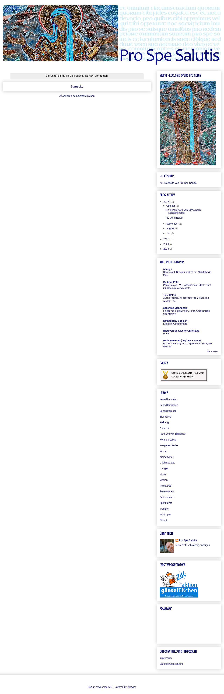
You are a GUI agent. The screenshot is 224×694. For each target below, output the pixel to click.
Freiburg (164, 422)
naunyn (167, 269)
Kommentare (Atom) (84, 96)
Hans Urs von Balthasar (173, 433)
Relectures (165, 485)
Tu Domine (169, 294)
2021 (166, 239)
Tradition (164, 508)
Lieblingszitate (167, 462)
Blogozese (165, 416)
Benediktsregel (168, 410)
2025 (166, 201)
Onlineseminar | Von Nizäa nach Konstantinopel (183, 211)
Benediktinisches (169, 405)
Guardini (164, 428)
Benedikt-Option (168, 399)
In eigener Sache (169, 445)
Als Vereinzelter (174, 217)
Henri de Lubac (168, 439)
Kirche (163, 451)
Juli (168, 233)
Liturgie (164, 468)
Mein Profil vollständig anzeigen (193, 545)
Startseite (77, 86)
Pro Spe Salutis (188, 540)
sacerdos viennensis (175, 307)
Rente (166, 333)
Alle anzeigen (212, 351)
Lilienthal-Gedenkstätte (175, 323)
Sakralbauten (167, 497)
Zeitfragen (165, 514)
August (170, 228)
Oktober (171, 205)
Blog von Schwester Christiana (181, 330)
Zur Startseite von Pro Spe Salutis (178, 183)
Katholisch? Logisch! (175, 320)
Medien (164, 480)
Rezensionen (167, 491)
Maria (163, 474)
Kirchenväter (166, 457)
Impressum (166, 658)
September (172, 223)
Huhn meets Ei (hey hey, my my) (182, 340)
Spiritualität (166, 503)
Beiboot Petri (170, 282)
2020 (166, 244)
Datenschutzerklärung (171, 663)
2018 (166, 248)
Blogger (131, 687)
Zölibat (163, 520)
